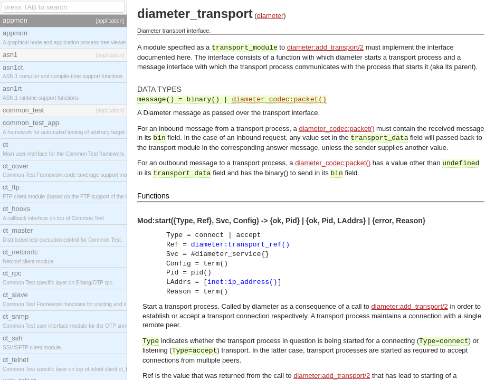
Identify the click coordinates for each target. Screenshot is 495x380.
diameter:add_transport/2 (325, 47)
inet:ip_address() (242, 282)
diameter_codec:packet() (279, 99)
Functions (153, 196)
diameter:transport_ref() (240, 245)
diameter (270, 16)
